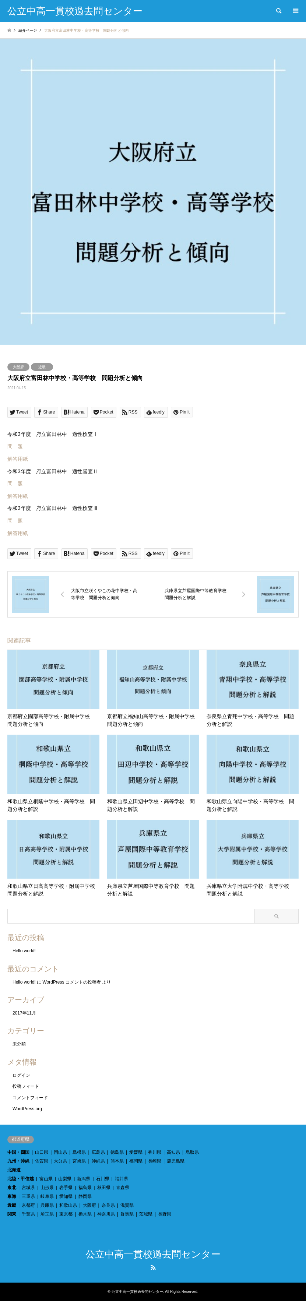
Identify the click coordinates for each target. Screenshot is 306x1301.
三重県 (28, 1196)
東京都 (66, 1214)
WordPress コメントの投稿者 (71, 982)
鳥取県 (192, 1152)
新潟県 (83, 1178)
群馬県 (127, 1214)
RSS (153, 1267)
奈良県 (108, 1205)
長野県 (164, 1214)
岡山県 (60, 1152)
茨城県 (145, 1214)
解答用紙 (17, 459)
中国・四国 (18, 1152)
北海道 (14, 1169)
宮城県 (28, 1187)
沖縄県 (98, 1161)
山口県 (41, 1152)
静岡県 (85, 1196)
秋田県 (103, 1187)
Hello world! (24, 950)
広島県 (98, 1152)
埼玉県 (47, 1214)
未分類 (19, 1044)
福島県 (85, 1187)
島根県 (79, 1152)
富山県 (46, 1178)
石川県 (102, 1178)
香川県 (154, 1152)
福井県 (121, 1178)
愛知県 (66, 1196)
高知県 (173, 1152)
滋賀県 (127, 1205)
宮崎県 (79, 1161)
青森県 (122, 1187)
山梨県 (64, 1178)
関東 (11, 1214)
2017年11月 (24, 1013)
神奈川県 (106, 1214)
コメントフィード (30, 1097)
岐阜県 (47, 1196)
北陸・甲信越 (20, 1178)
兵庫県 (47, 1205)
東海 (11, 1196)
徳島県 (117, 1152)
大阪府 (18, 367)
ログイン (21, 1075)
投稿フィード (26, 1086)
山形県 (47, 1187)
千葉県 (28, 1214)
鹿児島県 (175, 1161)
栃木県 (85, 1214)
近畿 (42, 367)
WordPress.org (27, 1108)
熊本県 (117, 1161)
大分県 (60, 1161)
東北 (11, 1187)
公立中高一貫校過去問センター (153, 1254)
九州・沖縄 (18, 1161)
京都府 (28, 1205)
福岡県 (136, 1161)
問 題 (15, 446)
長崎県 (154, 1161)
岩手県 (66, 1187)
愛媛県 (136, 1152)
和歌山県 (68, 1205)
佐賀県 (41, 1161)
